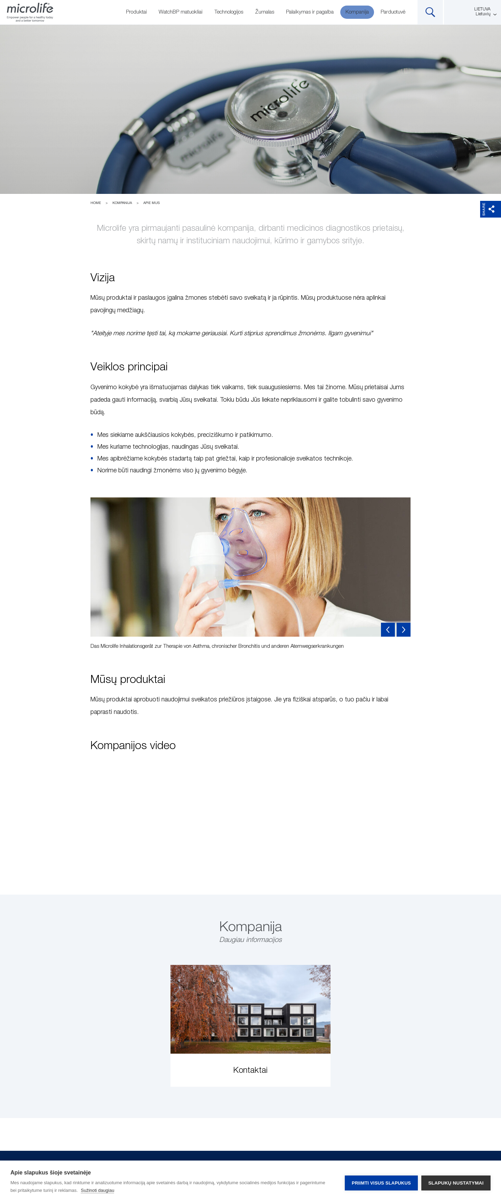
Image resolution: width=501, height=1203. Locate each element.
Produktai (136, 12)
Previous (388, 630)
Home (95, 203)
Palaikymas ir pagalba (310, 12)
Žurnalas (264, 12)
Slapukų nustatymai (456, 1182)
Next (404, 630)
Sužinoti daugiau (97, 1190)
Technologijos (228, 12)
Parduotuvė (393, 12)
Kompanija (357, 12)
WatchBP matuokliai (180, 12)
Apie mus (151, 203)
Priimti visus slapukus (381, 1182)
